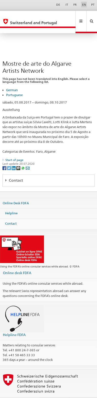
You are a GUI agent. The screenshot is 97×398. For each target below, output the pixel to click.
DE (58, 4)
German (12, 79)
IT (66, 4)
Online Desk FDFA (16, 192)
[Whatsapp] (23, 157)
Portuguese (14, 84)
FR (75, 4)
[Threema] (18, 157)
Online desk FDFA (17, 262)
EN (84, 4)
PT (93, 4)
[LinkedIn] (14, 157)
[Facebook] (4, 157)
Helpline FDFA (14, 324)
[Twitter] (9, 157)
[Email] (28, 157)
